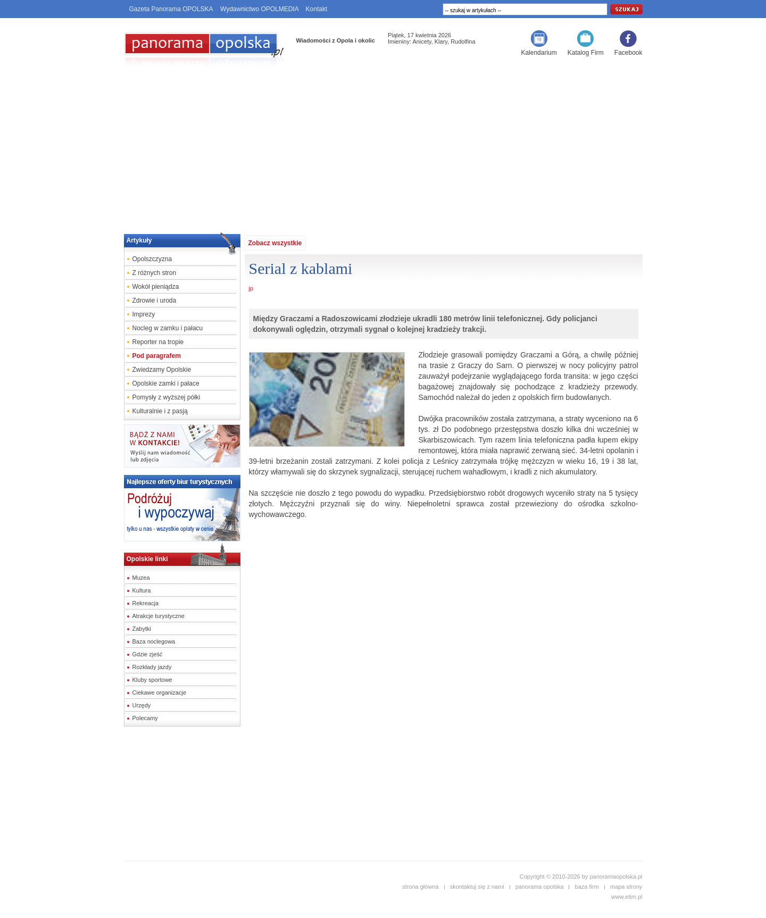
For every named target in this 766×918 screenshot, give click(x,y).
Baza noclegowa (154, 641)
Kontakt (317, 9)
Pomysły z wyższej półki (166, 397)
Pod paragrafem (156, 356)
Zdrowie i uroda (154, 300)
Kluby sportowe (152, 680)
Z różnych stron (154, 273)
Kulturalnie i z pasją (160, 411)
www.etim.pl (627, 897)
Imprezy (143, 314)
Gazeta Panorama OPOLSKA (171, 9)
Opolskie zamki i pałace (165, 383)
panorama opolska (539, 886)
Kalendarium (538, 52)
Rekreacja (145, 603)
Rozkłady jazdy (152, 667)
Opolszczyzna (152, 259)
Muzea (141, 577)
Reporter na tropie (158, 342)
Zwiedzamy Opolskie (162, 369)
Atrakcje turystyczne (158, 616)
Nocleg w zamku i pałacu (167, 328)
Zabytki (141, 628)
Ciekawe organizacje (159, 692)
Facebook (628, 52)
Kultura (141, 590)
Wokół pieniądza (155, 286)
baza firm (587, 886)
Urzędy (141, 705)
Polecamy (145, 718)
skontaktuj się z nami (477, 886)
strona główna (420, 886)
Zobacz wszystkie (275, 243)
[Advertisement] (383, 146)
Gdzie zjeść (147, 654)
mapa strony (626, 886)
